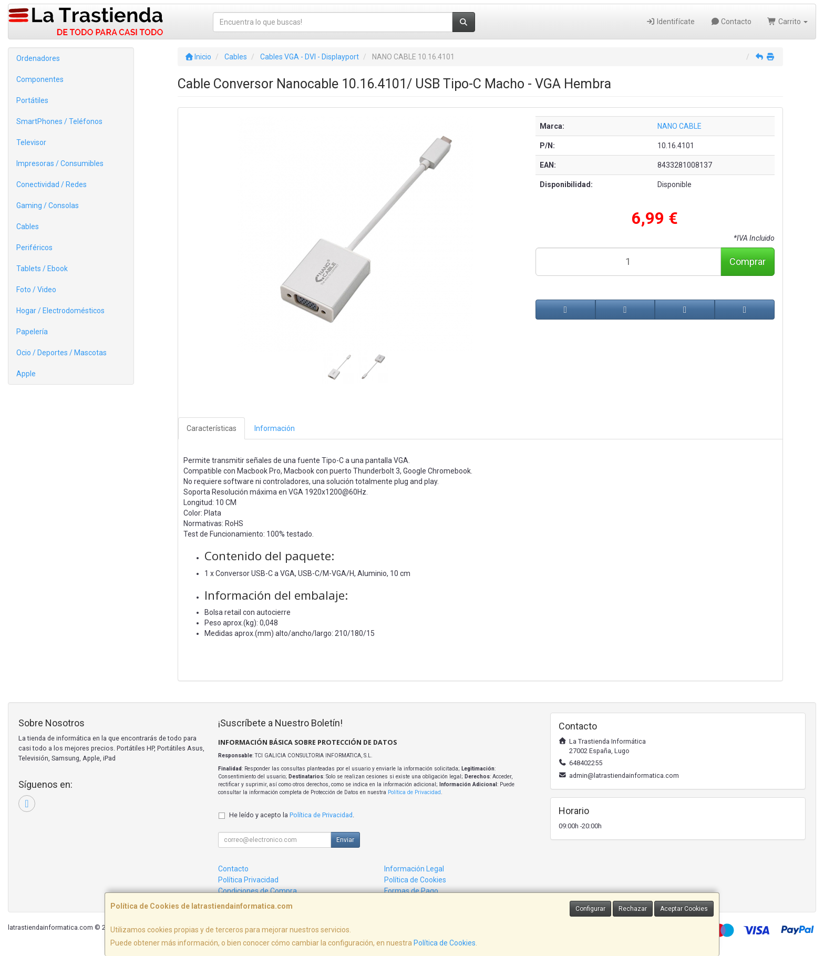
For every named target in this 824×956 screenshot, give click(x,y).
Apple (26, 373)
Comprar (747, 261)
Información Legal (414, 869)
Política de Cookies (445, 943)
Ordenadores (38, 58)
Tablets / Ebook (42, 268)
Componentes (40, 79)
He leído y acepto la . (291, 815)
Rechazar (633, 908)
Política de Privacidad (414, 792)
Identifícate (670, 21)
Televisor (31, 142)
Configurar (590, 908)
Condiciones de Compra (257, 891)
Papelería (32, 331)
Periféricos (34, 247)
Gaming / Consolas (47, 205)
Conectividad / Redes (51, 184)
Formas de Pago (411, 891)
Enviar (345, 840)
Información (274, 428)
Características (211, 428)
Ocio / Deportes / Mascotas (61, 352)
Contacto (731, 21)
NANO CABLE (679, 126)
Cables (27, 226)
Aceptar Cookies (684, 908)
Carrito (787, 21)
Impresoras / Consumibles (60, 163)
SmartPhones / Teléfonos (59, 121)
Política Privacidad (248, 880)
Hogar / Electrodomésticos (60, 310)
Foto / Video (36, 289)
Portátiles (32, 100)
